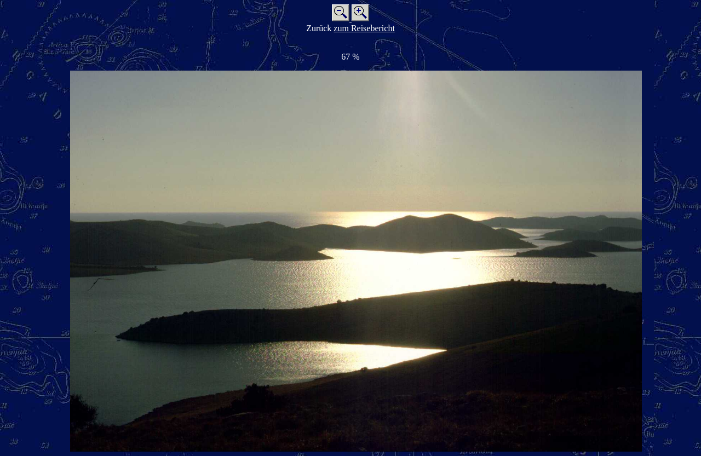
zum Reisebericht (364, 28)
